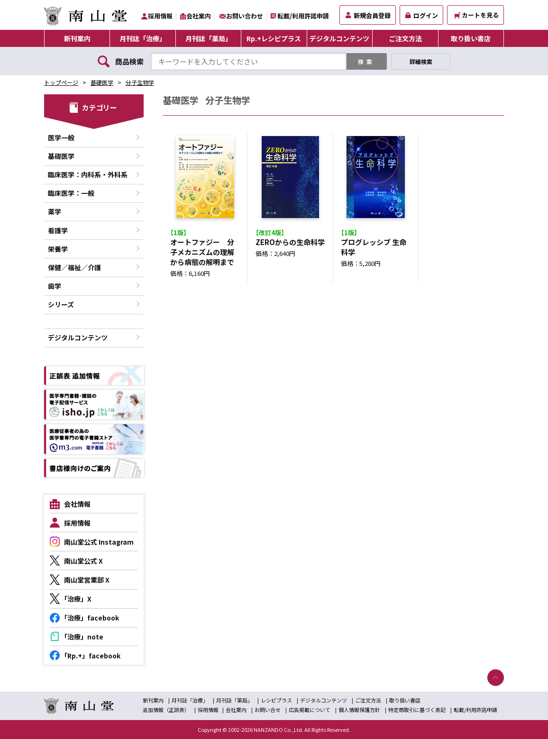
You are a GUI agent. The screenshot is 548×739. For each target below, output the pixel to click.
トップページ (61, 82)
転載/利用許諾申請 (303, 15)
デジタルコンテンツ (339, 38)
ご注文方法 (405, 38)
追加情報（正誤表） (166, 709)
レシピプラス (276, 700)
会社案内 (198, 15)
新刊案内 (77, 38)
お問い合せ (268, 709)
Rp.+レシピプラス (274, 38)
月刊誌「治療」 (142, 38)
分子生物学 (140, 82)
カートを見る (477, 14)
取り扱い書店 (471, 38)
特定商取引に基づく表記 (417, 709)
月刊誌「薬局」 (208, 38)
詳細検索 (421, 61)
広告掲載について (309, 709)
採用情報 (160, 15)
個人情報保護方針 (359, 709)
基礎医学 (102, 82)
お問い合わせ (244, 15)
